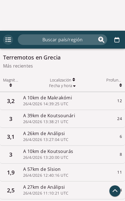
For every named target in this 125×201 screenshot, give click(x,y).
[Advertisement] (62, 15)
